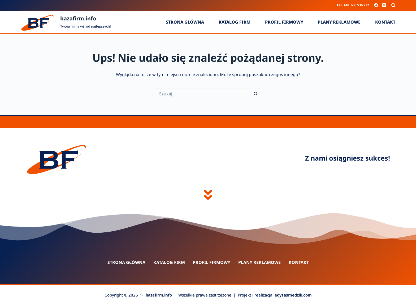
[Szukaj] (393, 5)
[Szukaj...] (202, 94)
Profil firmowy (284, 22)
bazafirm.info (78, 18)
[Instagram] (384, 5)
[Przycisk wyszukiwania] (255, 94)
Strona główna (185, 22)
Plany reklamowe (339, 22)
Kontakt (385, 22)
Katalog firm (234, 22)
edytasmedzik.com (293, 295)
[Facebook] (376, 5)
